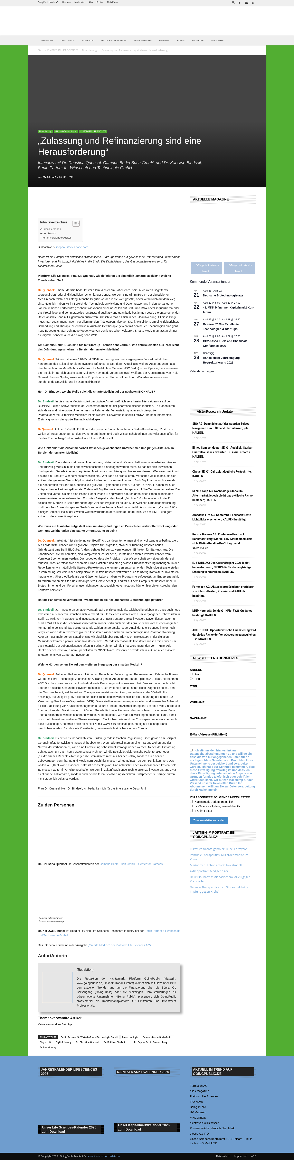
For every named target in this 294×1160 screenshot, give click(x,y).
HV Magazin (88, 40)
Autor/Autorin (48, 233)
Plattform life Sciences (204, 1096)
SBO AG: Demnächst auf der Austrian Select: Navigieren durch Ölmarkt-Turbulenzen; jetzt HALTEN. (221, 428)
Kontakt (99, 2)
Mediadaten (79, 2)
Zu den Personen (50, 229)
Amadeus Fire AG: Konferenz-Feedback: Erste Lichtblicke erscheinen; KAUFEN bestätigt (221, 517)
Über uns (66, 2)
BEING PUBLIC (68, 40)
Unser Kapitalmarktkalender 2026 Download (144, 1127)
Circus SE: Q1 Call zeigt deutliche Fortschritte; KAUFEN (222, 474)
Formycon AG (199, 1085)
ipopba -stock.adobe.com (72, 247)
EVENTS (180, 40)
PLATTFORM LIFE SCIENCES (113, 40)
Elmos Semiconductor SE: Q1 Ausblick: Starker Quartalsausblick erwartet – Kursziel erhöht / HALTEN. (222, 452)
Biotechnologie (130, 1037)
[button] (233, 2)
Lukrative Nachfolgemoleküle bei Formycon (219, 849)
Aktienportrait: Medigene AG (209, 871)
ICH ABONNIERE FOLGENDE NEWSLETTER (220, 797)
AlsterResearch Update (215, 411)
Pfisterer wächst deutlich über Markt (213, 1128)
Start (41, 50)
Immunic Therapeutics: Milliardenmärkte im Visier (219, 857)
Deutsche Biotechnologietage (223, 295)
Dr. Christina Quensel (87, 1042)
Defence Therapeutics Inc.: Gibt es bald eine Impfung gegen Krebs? (219, 889)
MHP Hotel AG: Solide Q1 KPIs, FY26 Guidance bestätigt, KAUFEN (222, 613)
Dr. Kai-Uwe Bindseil (114, 1042)
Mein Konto (112, 2)
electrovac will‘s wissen (204, 1123)
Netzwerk (164, 40)
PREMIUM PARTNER (143, 40)
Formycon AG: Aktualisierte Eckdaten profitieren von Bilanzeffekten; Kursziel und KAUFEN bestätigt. (223, 591)
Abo (91, 2)
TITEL (194, 686)
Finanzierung (89, 50)
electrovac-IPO (199, 1133)
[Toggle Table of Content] (74, 223)
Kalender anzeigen (202, 371)
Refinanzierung (48, 1047)
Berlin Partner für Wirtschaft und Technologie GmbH (89, 1037)
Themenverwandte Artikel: (56, 237)
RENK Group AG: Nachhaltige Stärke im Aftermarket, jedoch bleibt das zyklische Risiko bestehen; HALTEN (222, 495)
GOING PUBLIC (47, 40)
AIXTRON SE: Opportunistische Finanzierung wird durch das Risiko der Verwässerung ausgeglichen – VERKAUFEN (224, 634)
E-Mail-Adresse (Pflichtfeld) (208, 734)
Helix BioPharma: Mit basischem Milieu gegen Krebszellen (220, 879)
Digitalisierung (64, 1042)
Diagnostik (45, 1042)
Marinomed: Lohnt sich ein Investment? (216, 865)
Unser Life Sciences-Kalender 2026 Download (69, 1130)
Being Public (198, 1107)
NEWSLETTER (217, 40)
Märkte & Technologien (66, 131)
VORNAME (197, 702)
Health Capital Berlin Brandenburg (148, 1042)
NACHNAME (198, 718)
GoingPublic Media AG (48, 2)
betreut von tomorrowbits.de (103, 1156)
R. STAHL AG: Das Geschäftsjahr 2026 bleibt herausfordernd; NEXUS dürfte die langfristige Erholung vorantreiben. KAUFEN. (222, 567)
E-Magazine (197, 40)
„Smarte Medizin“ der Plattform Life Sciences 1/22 (119, 945)
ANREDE (196, 669)
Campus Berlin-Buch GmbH (157, 1037)
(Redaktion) (49, 177)
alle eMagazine (199, 1091)
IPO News (196, 1101)
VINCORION (198, 1117)
